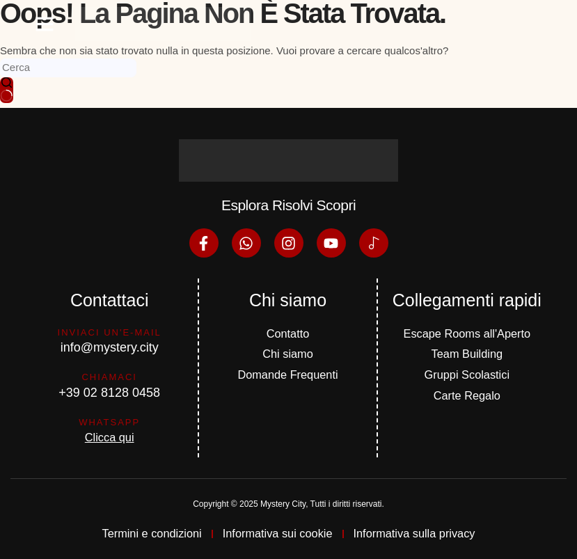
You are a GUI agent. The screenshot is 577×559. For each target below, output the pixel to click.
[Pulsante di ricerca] (6, 90)
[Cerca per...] (68, 67)
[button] (44, 23)
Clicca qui (109, 436)
